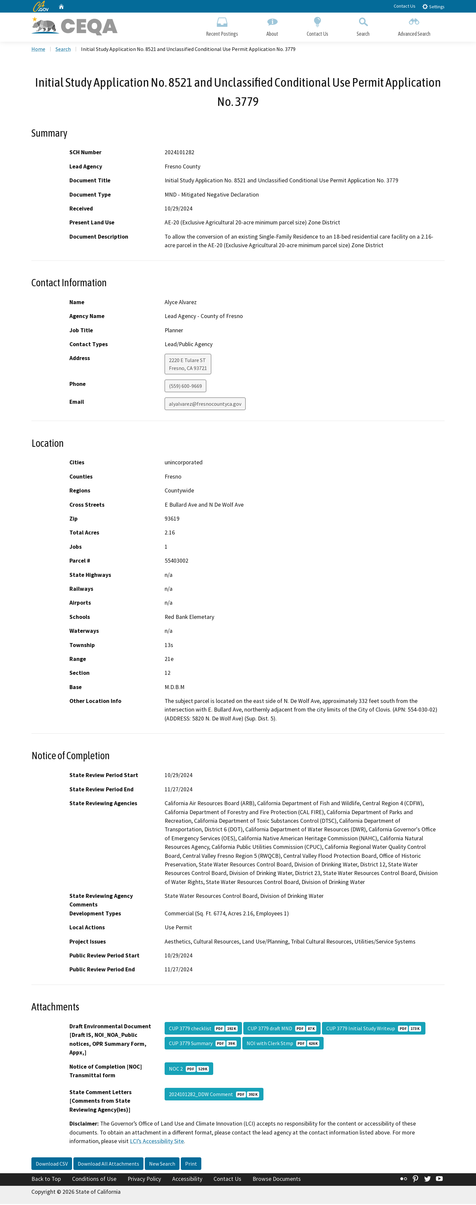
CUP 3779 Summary (203, 1044)
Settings (433, 6)
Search (363, 25)
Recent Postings (222, 25)
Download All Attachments (108, 1164)
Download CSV (52, 1164)
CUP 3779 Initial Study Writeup (373, 1029)
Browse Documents (277, 1179)
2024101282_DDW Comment (214, 1095)
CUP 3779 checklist (203, 1029)
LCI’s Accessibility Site (157, 1142)
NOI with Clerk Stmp (283, 1044)
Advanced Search (414, 25)
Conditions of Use (94, 1179)
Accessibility (187, 1179)
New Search (162, 1164)
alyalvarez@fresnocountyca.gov (205, 404)
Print (191, 1164)
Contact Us (405, 6)
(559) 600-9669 (185, 387)
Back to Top (46, 1179)
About (272, 25)
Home (38, 50)
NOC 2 (189, 1069)
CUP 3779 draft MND (282, 1029)
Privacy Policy (144, 1179)
